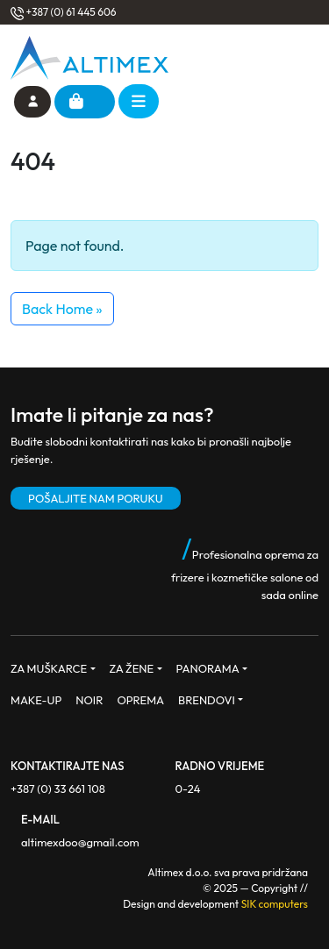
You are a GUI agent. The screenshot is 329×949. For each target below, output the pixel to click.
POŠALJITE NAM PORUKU (95, 498)
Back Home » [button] (62, 309)
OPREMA (140, 700)
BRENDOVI (206, 700)
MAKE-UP (36, 700)
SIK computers (274, 903)
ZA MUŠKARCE (49, 668)
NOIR (89, 700)
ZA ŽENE (132, 668)
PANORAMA (208, 668)
